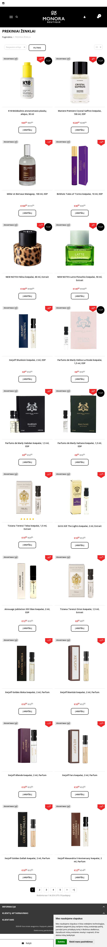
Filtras (37, 47)
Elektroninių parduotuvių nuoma (47, 930)
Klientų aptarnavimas (15, 913)
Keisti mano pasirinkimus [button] (81, 942)
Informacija (9, 906)
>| (74, 889)
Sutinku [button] (61, 942)
